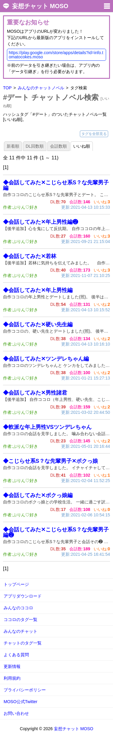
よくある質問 (16, 654)
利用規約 (12, 678)
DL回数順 (35, 146)
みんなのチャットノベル (41, 87)
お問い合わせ (16, 713)
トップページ (16, 584)
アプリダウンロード (23, 596)
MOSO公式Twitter (20, 701)
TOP (7, 87)
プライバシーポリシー (25, 689)
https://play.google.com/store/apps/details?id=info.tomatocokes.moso (56, 54)
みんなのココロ (18, 607)
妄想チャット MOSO (40, 6)
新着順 (13, 146)
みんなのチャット (20, 631)
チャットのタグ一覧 (23, 643)
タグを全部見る (94, 134)
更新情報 (12, 666)
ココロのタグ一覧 (20, 619)
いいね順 (81, 146)
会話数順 (58, 146)
